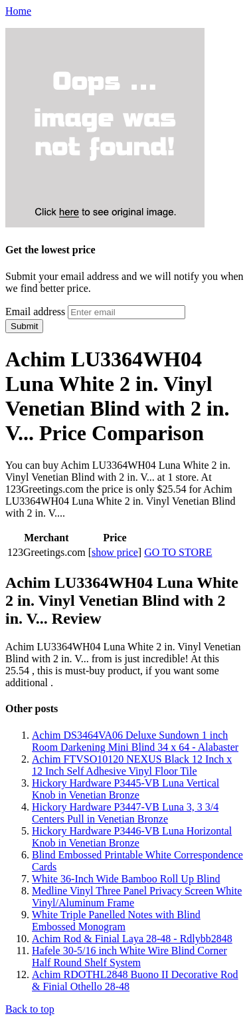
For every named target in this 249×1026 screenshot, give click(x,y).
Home (18, 11)
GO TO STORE (178, 552)
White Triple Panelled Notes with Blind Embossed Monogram (116, 920)
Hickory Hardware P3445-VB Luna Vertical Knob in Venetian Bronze (125, 789)
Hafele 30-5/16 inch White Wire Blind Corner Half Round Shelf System (129, 956)
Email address (35, 311)
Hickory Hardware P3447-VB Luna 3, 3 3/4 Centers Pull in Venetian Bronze (125, 813)
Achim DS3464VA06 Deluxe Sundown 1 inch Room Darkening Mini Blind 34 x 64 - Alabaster (135, 741)
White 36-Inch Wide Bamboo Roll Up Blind (126, 878)
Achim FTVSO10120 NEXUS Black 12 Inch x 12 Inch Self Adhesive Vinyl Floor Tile (132, 765)
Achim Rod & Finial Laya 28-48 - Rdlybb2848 (132, 938)
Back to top (29, 1009)
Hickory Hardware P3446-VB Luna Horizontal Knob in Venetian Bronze (132, 836)
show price (115, 552)
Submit (24, 326)
